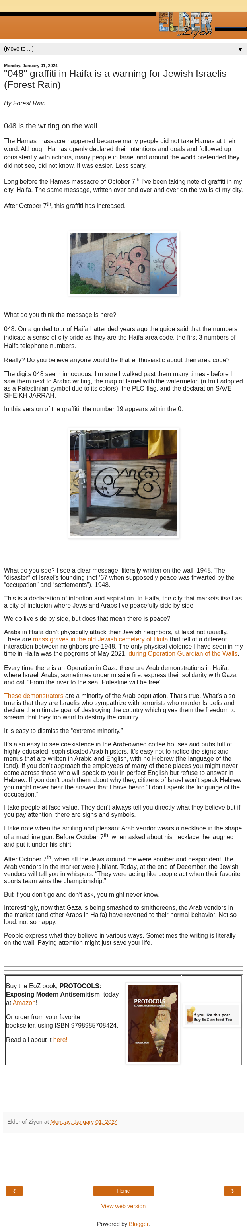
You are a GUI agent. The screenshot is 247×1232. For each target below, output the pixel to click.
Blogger (138, 1224)
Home (123, 1191)
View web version (123, 1206)
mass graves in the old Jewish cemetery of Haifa (100, 639)
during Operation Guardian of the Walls (182, 653)
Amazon (24, 1002)
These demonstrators (34, 695)
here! (60, 1039)
